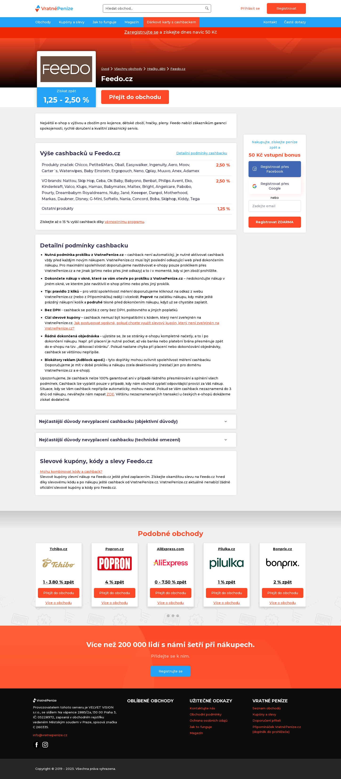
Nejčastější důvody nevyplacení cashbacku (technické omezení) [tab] (109, 439)
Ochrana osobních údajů (209, 720)
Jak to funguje (104, 22)
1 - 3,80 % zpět (58, 582)
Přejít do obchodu (137, 97)
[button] (163, 615)
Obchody (43, 22)
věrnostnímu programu (124, 222)
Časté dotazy (295, 22)
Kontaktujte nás (202, 708)
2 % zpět (282, 582)
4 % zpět (114, 582)
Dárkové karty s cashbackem (171, 22)
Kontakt (270, 22)
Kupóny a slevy (71, 22)
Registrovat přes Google (270, 186)
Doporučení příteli (267, 720)
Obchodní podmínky (205, 714)
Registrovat (286, 8)
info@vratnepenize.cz (50, 735)
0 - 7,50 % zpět (170, 582)
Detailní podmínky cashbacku (201, 153)
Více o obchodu (58, 603)
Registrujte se (171, 671)
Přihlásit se (250, 8)
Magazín (131, 22)
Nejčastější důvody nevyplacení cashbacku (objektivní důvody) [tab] (108, 421)
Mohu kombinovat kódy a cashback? (71, 471)
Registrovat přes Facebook (270, 169)
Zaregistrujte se (141, 32)
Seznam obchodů (267, 708)
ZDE (110, 394)
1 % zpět (226, 582)
